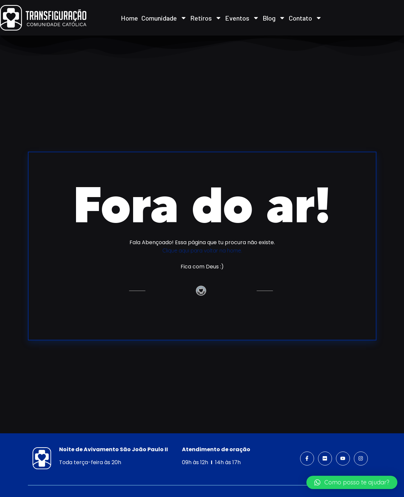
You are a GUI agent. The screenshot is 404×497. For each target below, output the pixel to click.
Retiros (206, 18)
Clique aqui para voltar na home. (202, 250)
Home (129, 18)
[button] (351, 482)
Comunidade (164, 18)
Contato (305, 18)
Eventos (242, 18)
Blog (274, 18)
